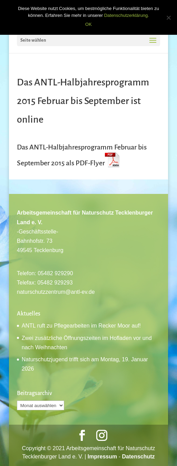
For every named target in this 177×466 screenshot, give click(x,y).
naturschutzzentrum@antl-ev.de (56, 292)
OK (88, 24)
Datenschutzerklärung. (126, 15)
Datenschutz (138, 456)
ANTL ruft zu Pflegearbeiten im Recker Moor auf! (81, 326)
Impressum (102, 456)
